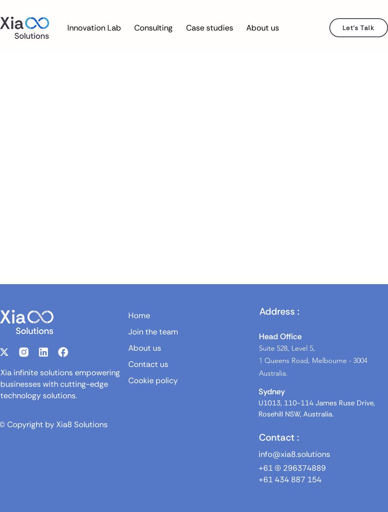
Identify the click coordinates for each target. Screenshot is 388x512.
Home (139, 315)
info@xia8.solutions (294, 454)
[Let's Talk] (358, 27)
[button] (94, 28)
